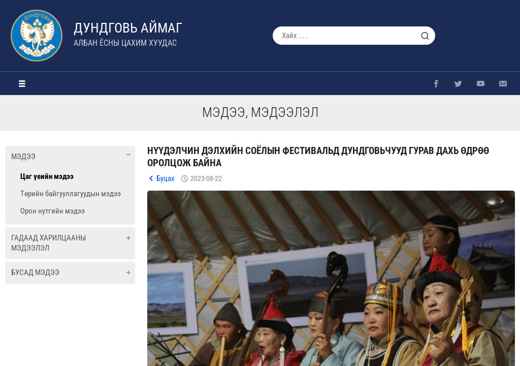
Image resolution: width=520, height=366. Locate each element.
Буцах (165, 178)
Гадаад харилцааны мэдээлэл (48, 243)
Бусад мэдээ (35, 272)
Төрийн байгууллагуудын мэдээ (70, 193)
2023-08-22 (206, 178)
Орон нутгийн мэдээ (52, 211)
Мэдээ (23, 156)
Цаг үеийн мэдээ (47, 176)
